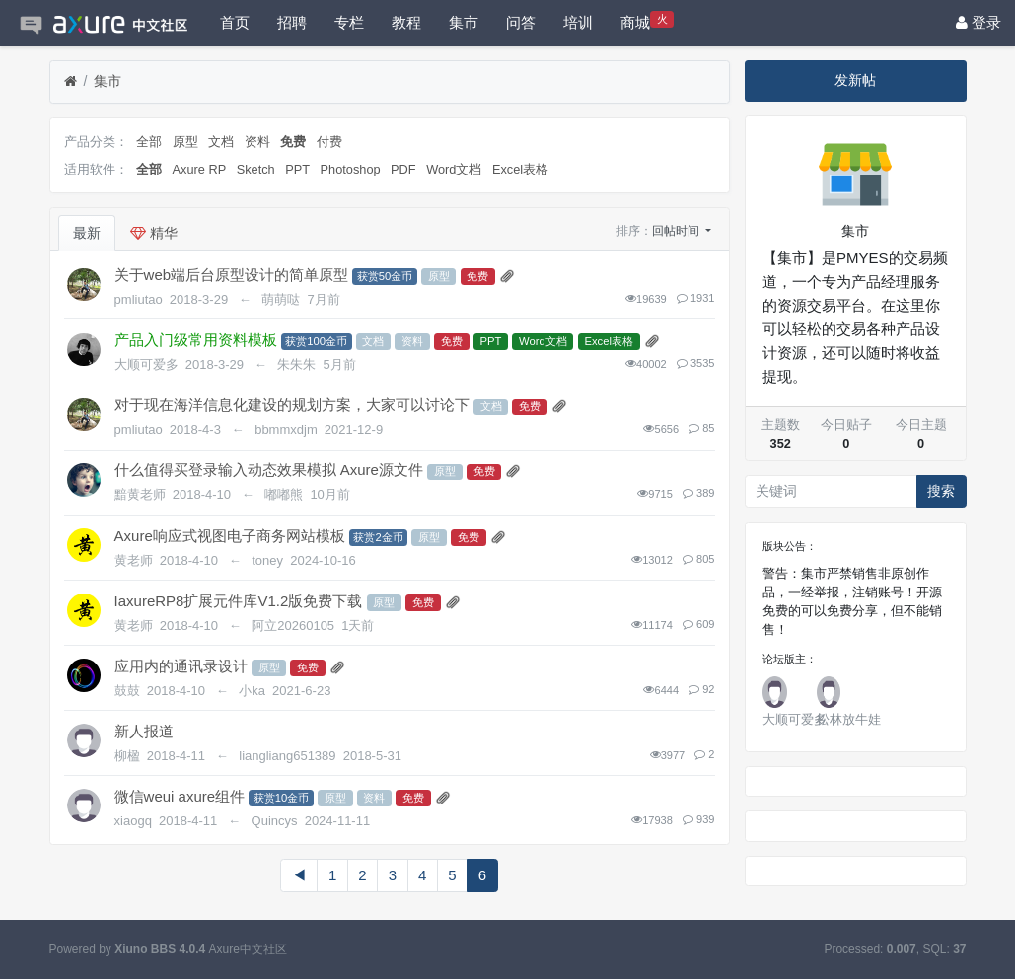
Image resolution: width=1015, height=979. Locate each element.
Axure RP (200, 169)
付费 (329, 141)
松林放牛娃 (849, 719)
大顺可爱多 (794, 719)
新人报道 (144, 731)
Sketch (256, 169)
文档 (221, 141)
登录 (978, 22)
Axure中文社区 (248, 949)
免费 (293, 141)
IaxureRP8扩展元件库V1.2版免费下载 (238, 601)
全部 (149, 141)
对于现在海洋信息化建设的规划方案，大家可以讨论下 (292, 404)
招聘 (292, 22)
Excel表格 (520, 169)
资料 (257, 141)
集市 (463, 22)
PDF (403, 169)
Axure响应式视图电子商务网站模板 (229, 535)
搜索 (941, 491)
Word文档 (453, 169)
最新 (87, 233)
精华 (154, 233)
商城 (647, 21)
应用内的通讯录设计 (181, 666)
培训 (578, 22)
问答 (521, 22)
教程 (406, 22)
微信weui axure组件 (180, 796)
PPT (297, 169)
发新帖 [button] (855, 80)
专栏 (349, 22)
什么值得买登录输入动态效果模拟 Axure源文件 (268, 469)
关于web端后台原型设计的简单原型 (231, 274)
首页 (235, 22)
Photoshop (351, 169)
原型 (185, 141)
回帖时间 (677, 231)
